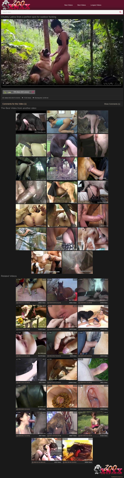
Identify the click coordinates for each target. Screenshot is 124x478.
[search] (120, 12)
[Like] (7, 92)
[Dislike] (32, 92)
